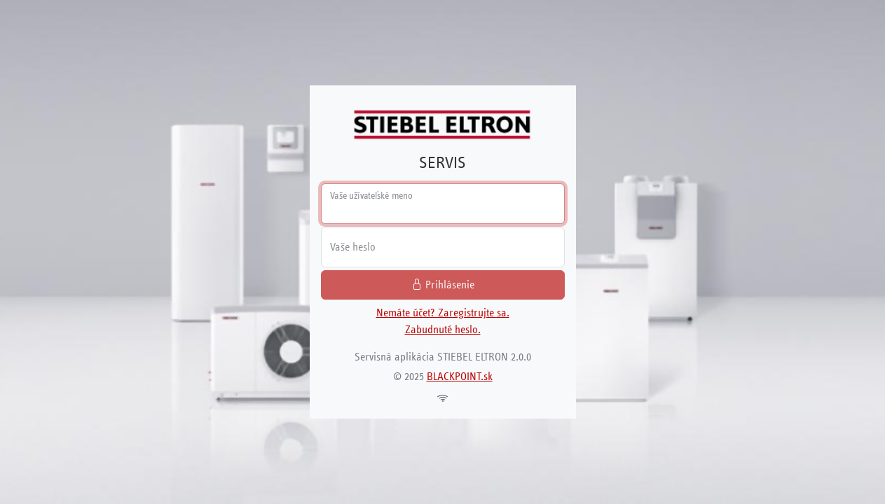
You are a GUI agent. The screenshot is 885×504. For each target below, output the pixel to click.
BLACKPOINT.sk (460, 376)
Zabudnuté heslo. (443, 329)
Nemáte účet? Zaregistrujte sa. (442, 312)
